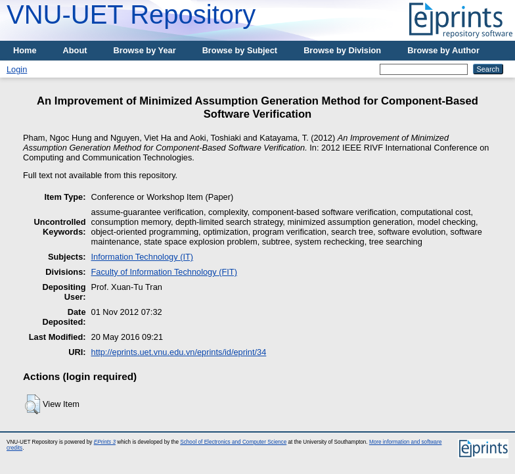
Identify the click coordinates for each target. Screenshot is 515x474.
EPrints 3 (105, 442)
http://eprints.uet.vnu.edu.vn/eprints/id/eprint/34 (179, 352)
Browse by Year (145, 50)
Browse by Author (443, 50)
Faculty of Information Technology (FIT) (164, 272)
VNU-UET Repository (131, 14)
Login (17, 69)
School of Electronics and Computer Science (233, 442)
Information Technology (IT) (142, 257)
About (75, 50)
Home (25, 50)
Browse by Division (342, 50)
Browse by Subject (240, 50)
